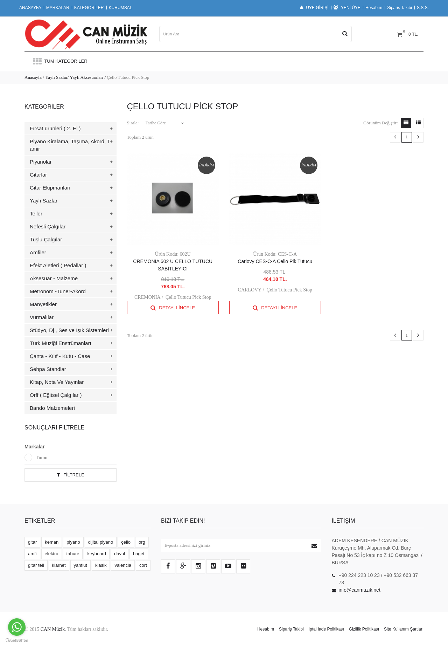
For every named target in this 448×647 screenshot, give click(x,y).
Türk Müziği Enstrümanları (60, 343)
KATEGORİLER (89, 7)
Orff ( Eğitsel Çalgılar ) (56, 395)
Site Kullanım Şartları (404, 629)
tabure (72, 553)
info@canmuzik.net (359, 590)
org (142, 542)
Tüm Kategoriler (59, 61)
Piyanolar (41, 162)
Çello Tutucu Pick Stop (188, 297)
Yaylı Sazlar (56, 77)
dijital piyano (100, 542)
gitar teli (36, 565)
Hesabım (373, 7)
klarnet (59, 565)
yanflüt (80, 565)
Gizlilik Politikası (364, 629)
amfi (32, 553)
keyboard (96, 553)
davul (119, 553)
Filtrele (70, 475)
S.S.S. (423, 7)
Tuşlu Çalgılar (46, 239)
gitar (32, 542)
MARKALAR (57, 7)
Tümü (41, 457)
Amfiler (38, 252)
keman (51, 542)
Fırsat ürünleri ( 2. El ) (55, 128)
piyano (73, 542)
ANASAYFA (30, 7)
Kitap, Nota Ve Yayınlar (57, 382)
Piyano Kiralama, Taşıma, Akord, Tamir (70, 145)
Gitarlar (38, 175)
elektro (51, 553)
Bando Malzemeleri (52, 408)
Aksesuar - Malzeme (54, 278)
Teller (36, 213)
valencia (122, 565)
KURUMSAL (120, 7)
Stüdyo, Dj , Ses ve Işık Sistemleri (69, 330)
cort (143, 565)
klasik (101, 565)
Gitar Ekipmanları (50, 188)
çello (126, 542)
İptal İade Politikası (326, 629)
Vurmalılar (42, 317)
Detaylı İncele (172, 307)
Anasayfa (33, 77)
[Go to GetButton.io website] (17, 640)
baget (139, 553)
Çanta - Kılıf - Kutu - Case (60, 356)
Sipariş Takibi (399, 7)
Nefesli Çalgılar (47, 226)
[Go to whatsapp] (17, 627)
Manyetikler (43, 304)
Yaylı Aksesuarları (86, 77)
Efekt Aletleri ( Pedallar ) (58, 265)
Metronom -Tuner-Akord (58, 291)
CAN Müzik (53, 629)
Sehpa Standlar (48, 369)
